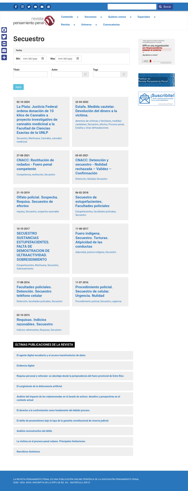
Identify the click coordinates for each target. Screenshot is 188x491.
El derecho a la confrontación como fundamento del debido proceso (53, 410)
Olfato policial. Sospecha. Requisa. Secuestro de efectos (37, 201)
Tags (95, 69)
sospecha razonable (48, 211)
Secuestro (22, 138)
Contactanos (42, 6)
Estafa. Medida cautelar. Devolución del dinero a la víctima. (96, 111)
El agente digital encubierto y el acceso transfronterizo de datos (51, 355)
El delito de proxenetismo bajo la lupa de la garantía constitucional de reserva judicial (62, 420)
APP (48, 6)
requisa (21, 211)
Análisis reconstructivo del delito (34, 431)
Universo (87, 26)
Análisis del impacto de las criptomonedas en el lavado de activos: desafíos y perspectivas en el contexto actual (68, 398)
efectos (103, 124)
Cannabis (46, 138)
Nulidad (91, 178)
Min (18, 58)
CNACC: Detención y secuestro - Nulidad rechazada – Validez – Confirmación (93, 166)
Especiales (145, 18)
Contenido (68, 18)
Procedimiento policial (87, 301)
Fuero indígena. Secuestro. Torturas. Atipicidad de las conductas (91, 240)
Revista (66, 26)
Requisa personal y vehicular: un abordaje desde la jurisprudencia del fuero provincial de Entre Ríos (70, 376)
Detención (80, 178)
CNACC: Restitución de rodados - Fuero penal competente (35, 164)
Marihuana (34, 138)
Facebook (15, 6)
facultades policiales (105, 211)
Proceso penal (116, 124)
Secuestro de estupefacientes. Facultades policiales (92, 201)
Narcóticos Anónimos (28, 451)
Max (53, 58)
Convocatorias (111, 24)
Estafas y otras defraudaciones (92, 127)
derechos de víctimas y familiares (93, 121)
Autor (55, 69)
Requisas (44, 329)
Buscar (167, 6)
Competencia (24, 174)
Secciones (91, 18)
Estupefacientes (84, 211)
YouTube (35, 6)
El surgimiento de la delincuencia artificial (39, 386)
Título (16, 69)
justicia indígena (95, 252)
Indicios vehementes (28, 329)
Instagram (22, 6)
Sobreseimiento (25, 268)
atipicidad (80, 252)
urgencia (116, 301)
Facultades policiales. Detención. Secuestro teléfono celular (34, 291)
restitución (37, 174)
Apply (18, 87)
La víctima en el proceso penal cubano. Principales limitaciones (51, 441)
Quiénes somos (118, 18)
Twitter (28, 6)
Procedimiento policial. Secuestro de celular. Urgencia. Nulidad (94, 291)
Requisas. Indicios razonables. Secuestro (35, 322)
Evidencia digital (25, 365)
